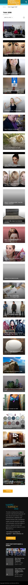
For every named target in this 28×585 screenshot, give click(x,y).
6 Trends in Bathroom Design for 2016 (13, 445)
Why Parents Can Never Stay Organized (19, 560)
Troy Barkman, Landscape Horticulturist (11, 91)
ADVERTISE (10, 538)
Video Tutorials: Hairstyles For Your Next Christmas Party (13, 184)
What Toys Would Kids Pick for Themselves (12, 240)
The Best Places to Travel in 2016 (13, 371)
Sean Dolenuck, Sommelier (11, 129)
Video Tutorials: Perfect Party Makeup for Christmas (12, 165)
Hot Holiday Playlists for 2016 (12, 148)
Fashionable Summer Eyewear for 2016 (13, 463)
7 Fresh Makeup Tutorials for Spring (12, 54)
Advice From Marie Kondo (11, 278)
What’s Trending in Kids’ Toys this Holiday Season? (13, 203)
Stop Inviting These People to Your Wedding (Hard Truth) (20, 571)
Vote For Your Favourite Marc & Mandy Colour (12, 426)
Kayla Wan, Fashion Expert (11, 73)
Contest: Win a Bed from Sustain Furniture (13, 221)
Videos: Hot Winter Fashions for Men (13, 314)
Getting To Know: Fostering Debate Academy (14, 35)
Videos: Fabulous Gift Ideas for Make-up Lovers (12, 259)
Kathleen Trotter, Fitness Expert (12, 110)
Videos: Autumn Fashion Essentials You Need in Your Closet (13, 333)
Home (4, 7)
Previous (8, 491)
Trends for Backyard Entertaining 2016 (13, 389)
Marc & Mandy (13, 552)
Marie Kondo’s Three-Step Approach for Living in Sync (11, 296)
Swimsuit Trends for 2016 (11, 408)
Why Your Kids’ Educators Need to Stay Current (13, 352)
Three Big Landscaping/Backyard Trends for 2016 (13, 482)
